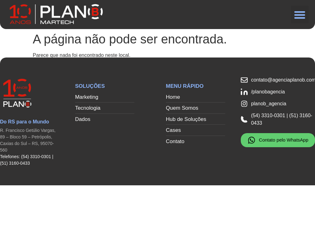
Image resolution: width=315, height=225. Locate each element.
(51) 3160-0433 (15, 163)
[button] (300, 14)
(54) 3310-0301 (36, 156)
